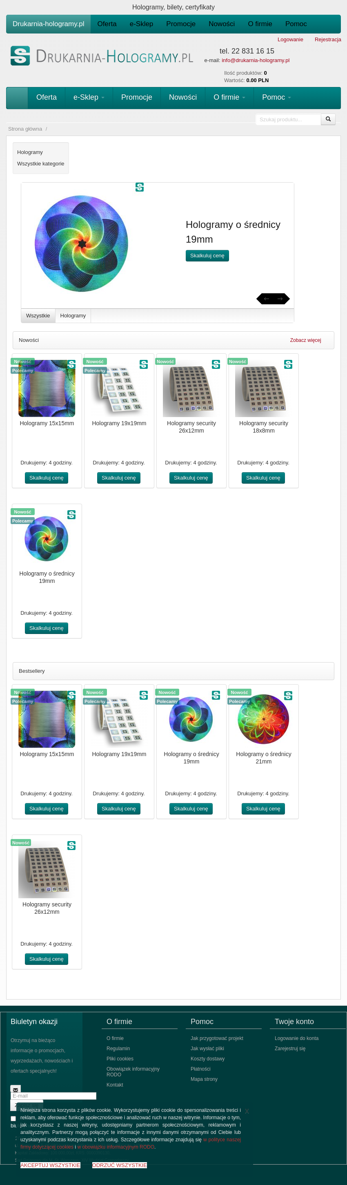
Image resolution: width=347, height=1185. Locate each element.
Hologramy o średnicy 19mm (46, 577)
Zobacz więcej (309, 340)
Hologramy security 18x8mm (263, 427)
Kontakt (115, 1085)
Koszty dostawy (208, 1059)
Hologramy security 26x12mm (191, 427)
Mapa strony (204, 1079)
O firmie (260, 24)
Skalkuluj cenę (207, 255)
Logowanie (290, 39)
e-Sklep (141, 24)
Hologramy (73, 315)
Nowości (222, 24)
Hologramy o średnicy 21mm (263, 758)
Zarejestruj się (290, 1048)
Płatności (201, 1069)
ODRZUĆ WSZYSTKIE (119, 1165)
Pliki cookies (120, 1059)
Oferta (106, 24)
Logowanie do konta (296, 1038)
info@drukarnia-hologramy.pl (255, 60)
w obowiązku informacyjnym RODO (115, 1147)
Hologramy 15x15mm (47, 423)
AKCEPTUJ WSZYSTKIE (50, 1165)
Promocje (181, 24)
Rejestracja (328, 39)
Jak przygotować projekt (217, 1038)
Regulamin (118, 1048)
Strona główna (25, 129)
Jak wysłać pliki (207, 1048)
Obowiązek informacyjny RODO (133, 1072)
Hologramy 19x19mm (119, 423)
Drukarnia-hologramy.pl (48, 24)
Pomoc (296, 24)
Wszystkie (38, 315)
